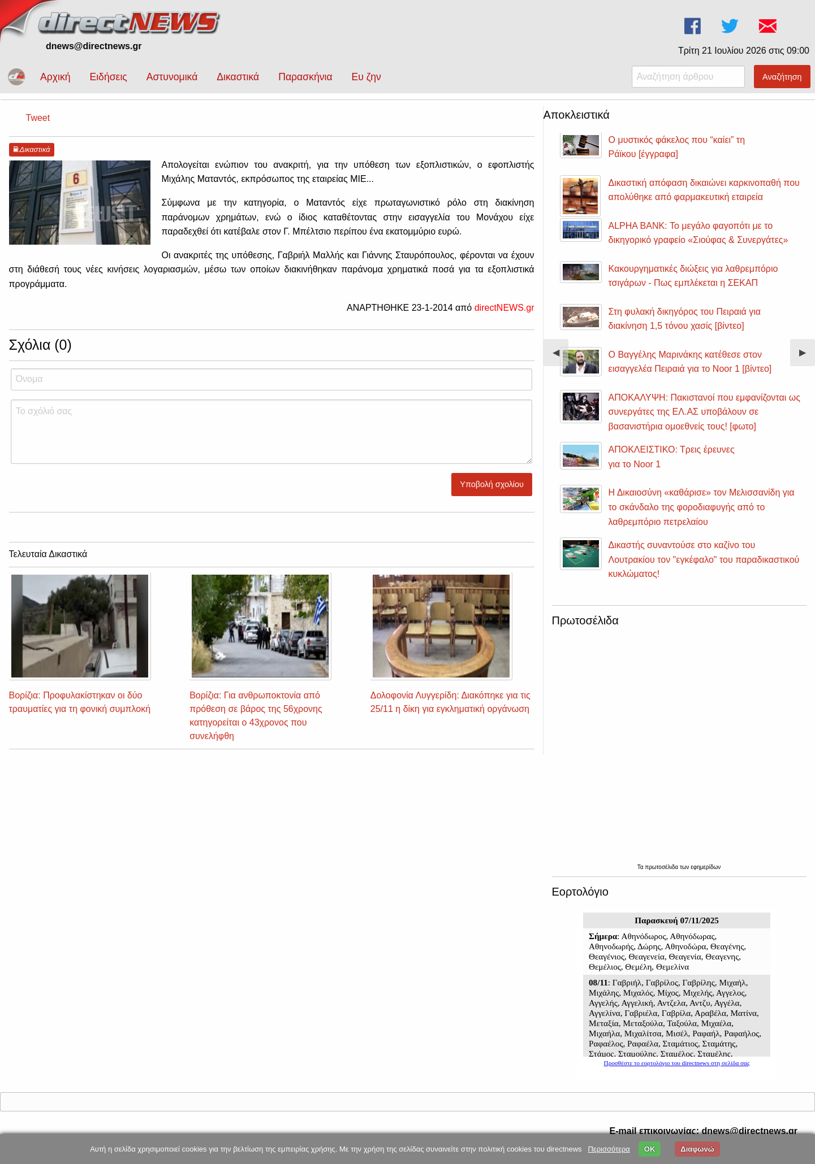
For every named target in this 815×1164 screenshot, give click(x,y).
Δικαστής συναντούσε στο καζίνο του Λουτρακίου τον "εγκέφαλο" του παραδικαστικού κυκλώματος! (704, 559)
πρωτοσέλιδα (662, 867)
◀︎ (560, 357)
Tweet (38, 118)
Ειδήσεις (108, 76)
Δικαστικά (238, 76)
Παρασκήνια (305, 76)
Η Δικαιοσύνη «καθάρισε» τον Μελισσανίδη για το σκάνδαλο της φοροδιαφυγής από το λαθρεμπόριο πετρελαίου (702, 507)
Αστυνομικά (172, 76)
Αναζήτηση (782, 76)
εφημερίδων (706, 867)
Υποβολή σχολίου (492, 484)
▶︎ (807, 357)
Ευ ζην (366, 76)
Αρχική (55, 76)
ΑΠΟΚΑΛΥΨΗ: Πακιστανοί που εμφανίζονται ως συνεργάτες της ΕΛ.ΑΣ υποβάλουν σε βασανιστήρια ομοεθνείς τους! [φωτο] (704, 412)
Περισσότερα (608, 1149)
